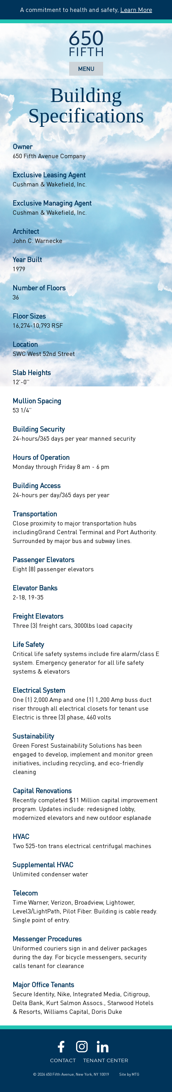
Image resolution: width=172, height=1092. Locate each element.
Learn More (136, 9)
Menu (86, 68)
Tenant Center (105, 1060)
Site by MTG (129, 1074)
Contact (63, 1060)
